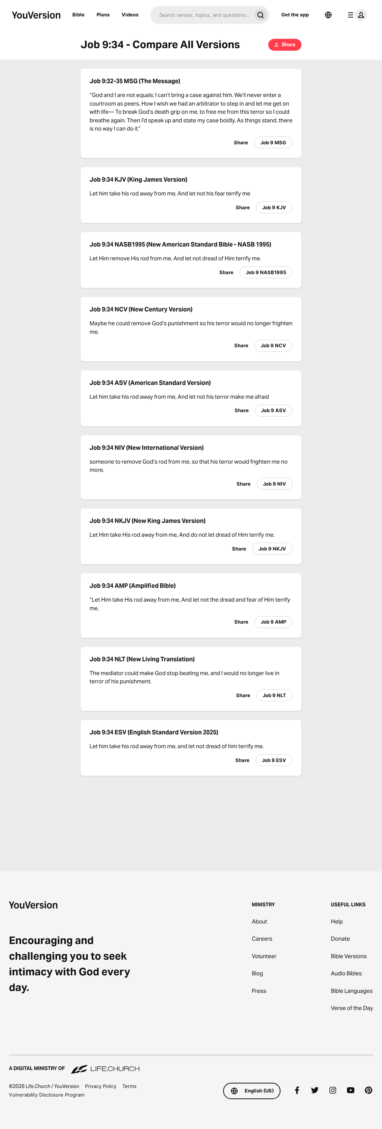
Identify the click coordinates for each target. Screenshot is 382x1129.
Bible (78, 15)
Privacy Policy (100, 1086)
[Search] (200, 15)
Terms (129, 1086)
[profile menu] (356, 14)
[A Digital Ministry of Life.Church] (191, 1065)
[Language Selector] (328, 14)
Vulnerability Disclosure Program (46, 1095)
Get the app (295, 15)
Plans (103, 15)
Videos (130, 15)
